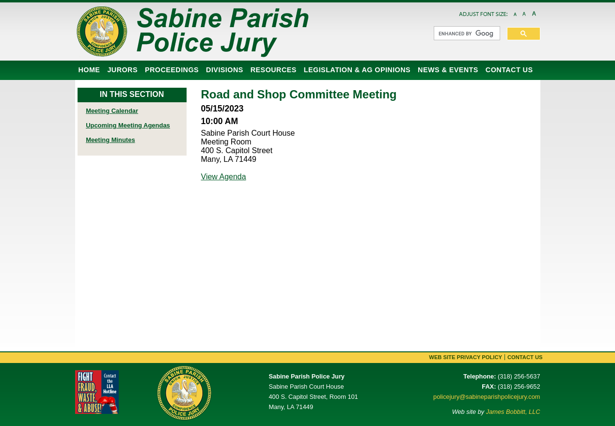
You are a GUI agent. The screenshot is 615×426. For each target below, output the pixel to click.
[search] (466, 33)
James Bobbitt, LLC (513, 411)
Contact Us (525, 357)
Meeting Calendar (112, 110)
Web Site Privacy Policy (465, 357)
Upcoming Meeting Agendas (128, 125)
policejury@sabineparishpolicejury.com (486, 396)
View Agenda (223, 177)
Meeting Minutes (110, 139)
